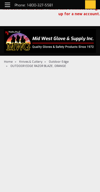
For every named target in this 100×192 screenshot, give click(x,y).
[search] (67, 5)
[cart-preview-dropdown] (89, 4)
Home (8, 62)
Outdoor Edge (59, 62)
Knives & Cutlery (30, 62)
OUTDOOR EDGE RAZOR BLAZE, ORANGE (38, 66)
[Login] (78, 5)
